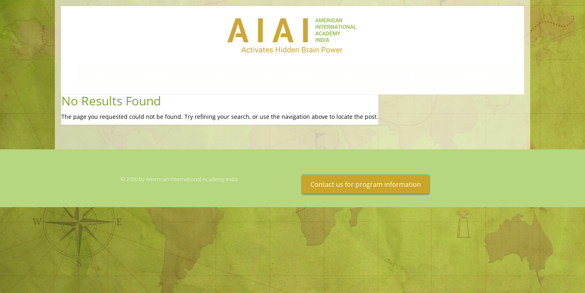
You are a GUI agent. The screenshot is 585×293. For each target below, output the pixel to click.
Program (209, 74)
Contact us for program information (365, 184)
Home (98, 74)
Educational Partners (377, 74)
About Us (464, 74)
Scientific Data (282, 74)
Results (150, 74)
